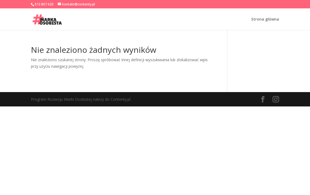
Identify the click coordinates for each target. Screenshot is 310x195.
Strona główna (265, 19)
